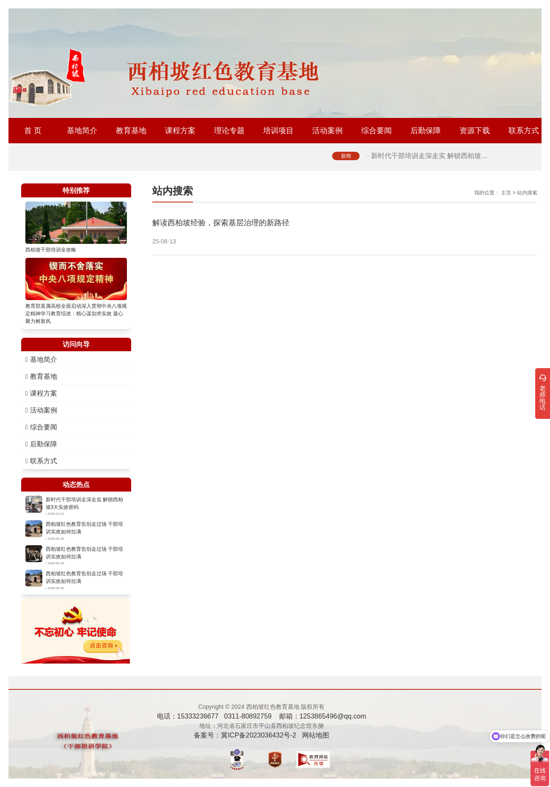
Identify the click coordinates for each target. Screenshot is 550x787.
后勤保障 (425, 130)
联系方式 (524, 130)
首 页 (32, 130)
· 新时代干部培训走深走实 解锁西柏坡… (427, 155)
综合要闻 (376, 130)
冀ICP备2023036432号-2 (258, 735)
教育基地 (131, 130)
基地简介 (82, 130)
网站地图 (315, 735)
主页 (506, 193)
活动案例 (327, 130)
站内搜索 (527, 193)
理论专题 (229, 130)
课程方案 (180, 130)
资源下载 (474, 130)
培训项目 (278, 130)
